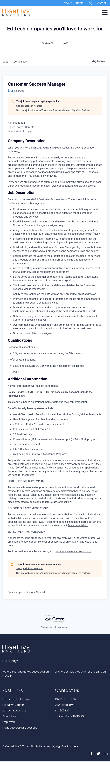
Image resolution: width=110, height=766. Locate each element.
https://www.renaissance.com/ (73, 551)
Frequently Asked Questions (19, 728)
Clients (79, 3)
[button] (104, 12)
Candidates (10, 716)
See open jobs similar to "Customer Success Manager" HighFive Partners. (53, 110)
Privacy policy (47, 627)
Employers (8, 722)
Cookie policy (61, 627)
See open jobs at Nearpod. (29, 106)
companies (20, 61)
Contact (100, 3)
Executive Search (13, 705)
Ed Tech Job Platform (16, 699)
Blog (89, 3)
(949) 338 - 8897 (65, 699)
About (68, 3)
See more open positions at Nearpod (26, 592)
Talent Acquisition (78, 525)
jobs (5, 61)
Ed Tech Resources (14, 710)
